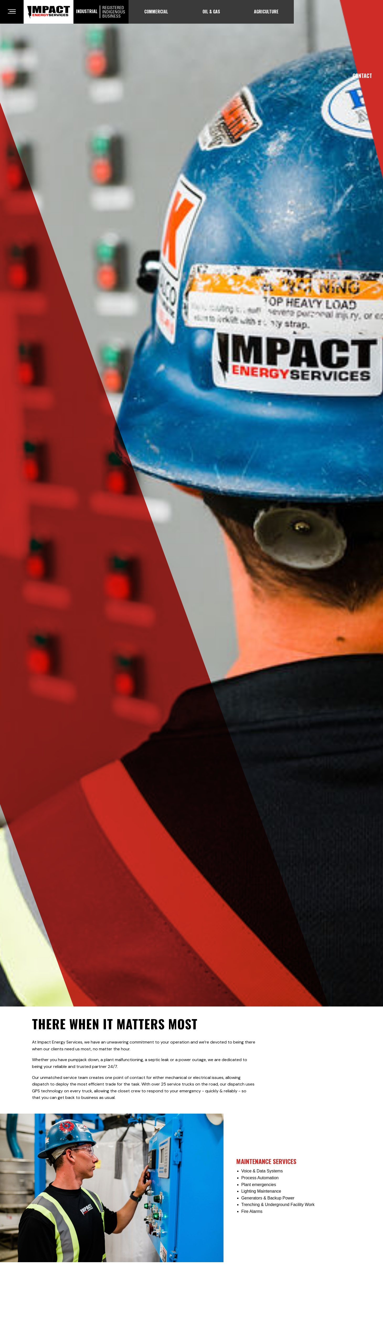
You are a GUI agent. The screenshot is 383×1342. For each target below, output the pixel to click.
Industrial (101, 12)
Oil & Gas (211, 11)
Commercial (156, 11)
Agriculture (266, 11)
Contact (362, 76)
